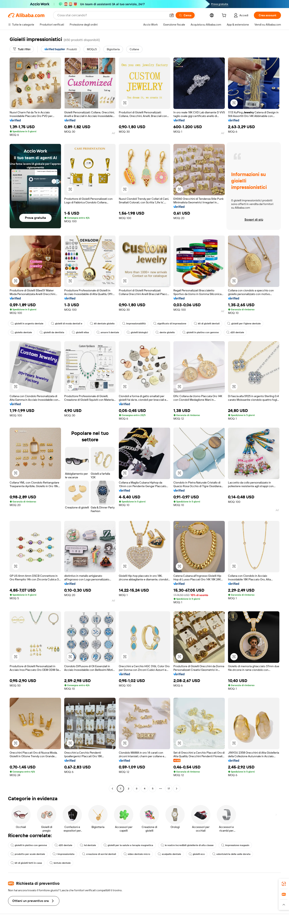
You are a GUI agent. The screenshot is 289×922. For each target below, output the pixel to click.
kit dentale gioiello (102, 323)
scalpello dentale (169, 854)
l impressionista (63, 854)
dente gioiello (165, 332)
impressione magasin (235, 845)
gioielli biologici (137, 332)
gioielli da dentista (52, 332)
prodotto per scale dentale (28, 854)
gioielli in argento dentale (27, 323)
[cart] (225, 15)
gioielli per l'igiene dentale (244, 323)
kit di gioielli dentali (207, 323)
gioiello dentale (21, 332)
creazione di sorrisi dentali (99, 854)
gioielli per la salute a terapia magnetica (128, 845)
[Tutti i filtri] (22, 49)
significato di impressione (169, 323)
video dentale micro (137, 854)
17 (169, 788)
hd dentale (88, 845)
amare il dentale (108, 332)
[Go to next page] (176, 788)
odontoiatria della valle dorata (231, 854)
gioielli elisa (80, 332)
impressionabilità (134, 323)
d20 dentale (235, 332)
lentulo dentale (60, 863)
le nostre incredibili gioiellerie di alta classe (187, 845)
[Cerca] (185, 15)
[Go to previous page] (112, 788)
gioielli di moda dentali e (66, 323)
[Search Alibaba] (111, 15)
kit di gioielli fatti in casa (26, 863)
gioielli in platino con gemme (200, 332)
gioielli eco (197, 854)
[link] (284, 884)
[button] (171, 15)
